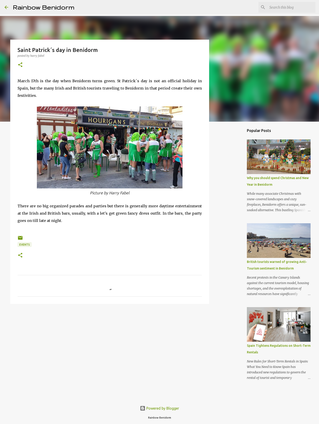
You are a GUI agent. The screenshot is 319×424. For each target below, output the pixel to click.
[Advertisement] (109, 343)
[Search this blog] (291, 7)
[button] (20, 65)
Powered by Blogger (159, 408)
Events (24, 244)
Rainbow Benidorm (43, 7)
